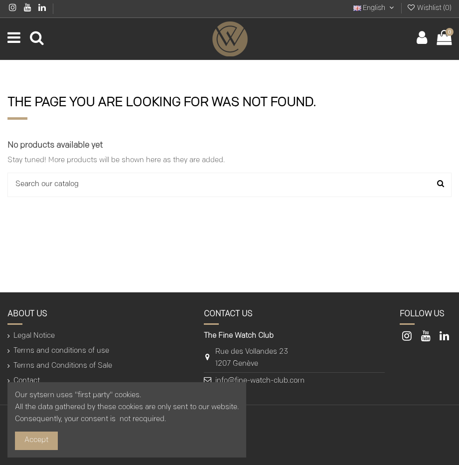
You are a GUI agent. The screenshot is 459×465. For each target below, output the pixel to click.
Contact (26, 381)
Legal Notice (34, 336)
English (374, 8)
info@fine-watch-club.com (260, 381)
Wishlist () (429, 8)
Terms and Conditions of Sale (62, 366)
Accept (36, 440)
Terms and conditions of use (61, 351)
